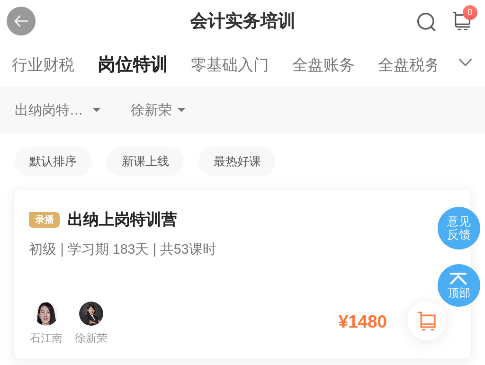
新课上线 (145, 161)
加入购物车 (426, 321)
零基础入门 (230, 64)
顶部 (459, 293)
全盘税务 (409, 64)
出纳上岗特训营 (243, 244)
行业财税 (43, 64)
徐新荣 (151, 109)
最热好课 (237, 161)
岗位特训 (133, 64)
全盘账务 (323, 64)
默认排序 (53, 161)
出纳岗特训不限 (58, 109)
